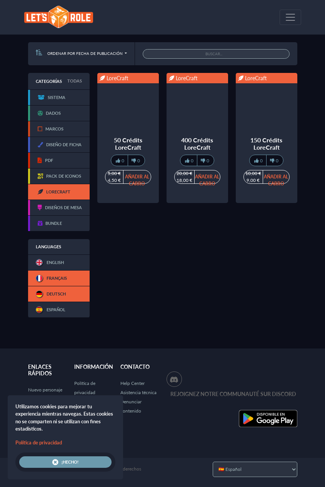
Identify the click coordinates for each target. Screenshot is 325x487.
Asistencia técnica (138, 392)
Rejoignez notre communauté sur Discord (233, 394)
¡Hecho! (65, 462)
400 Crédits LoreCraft (197, 143)
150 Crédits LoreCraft (266, 143)
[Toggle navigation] (290, 17)
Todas (74, 80)
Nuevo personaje (45, 390)
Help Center (132, 383)
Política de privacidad (38, 442)
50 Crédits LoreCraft (128, 143)
